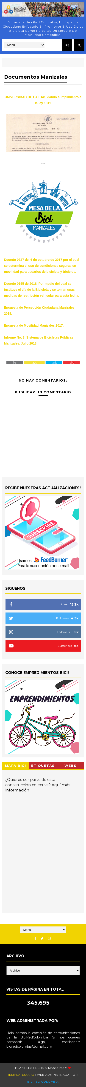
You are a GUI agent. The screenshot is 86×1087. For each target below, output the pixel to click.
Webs (70, 766)
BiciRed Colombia (43, 1081)
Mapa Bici (15, 766)
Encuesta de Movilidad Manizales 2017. (34, 325)
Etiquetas (43, 766)
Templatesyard (21, 1074)
